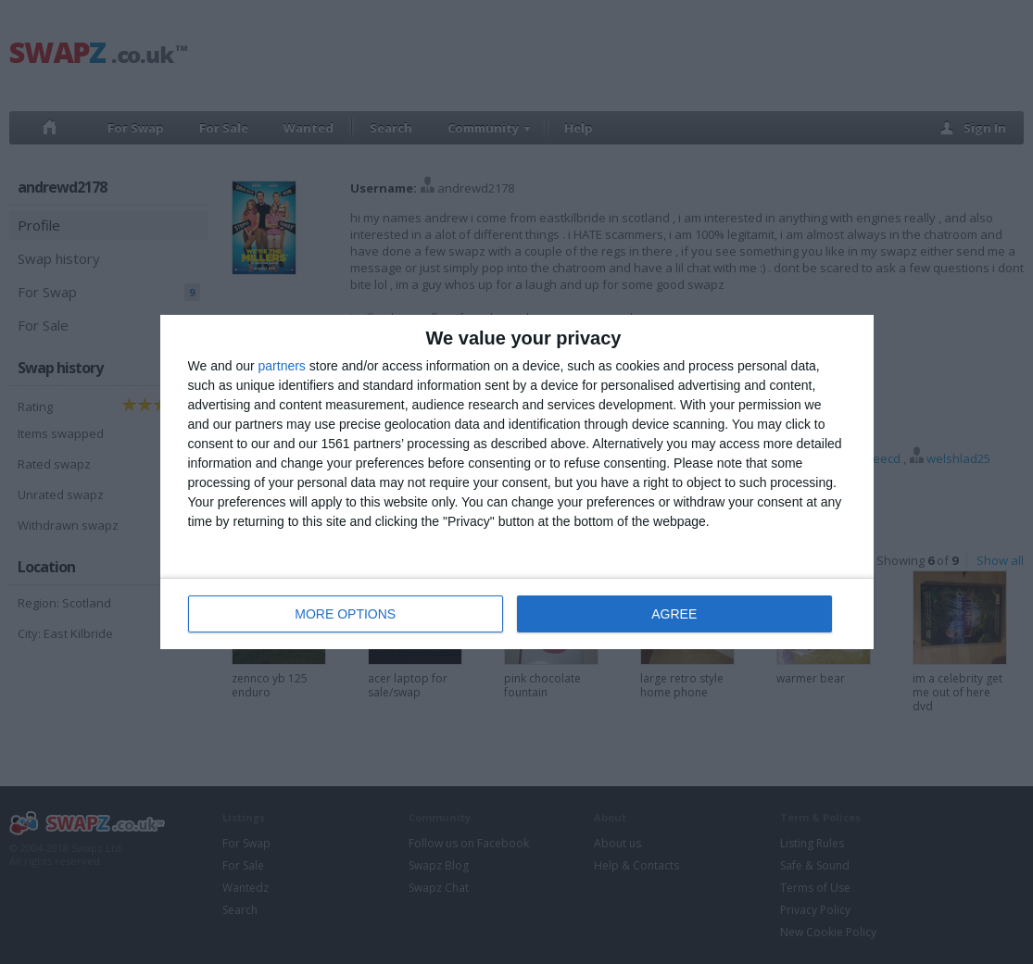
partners (282, 365)
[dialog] (517, 482)
